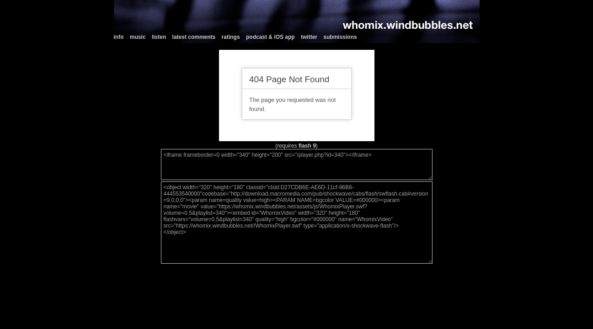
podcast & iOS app (270, 37)
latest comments (194, 37)
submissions (340, 37)
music (138, 37)
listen (159, 37)
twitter (309, 37)
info (119, 37)
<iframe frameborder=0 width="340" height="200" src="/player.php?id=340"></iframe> (297, 164)
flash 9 (307, 146)
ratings (231, 37)
